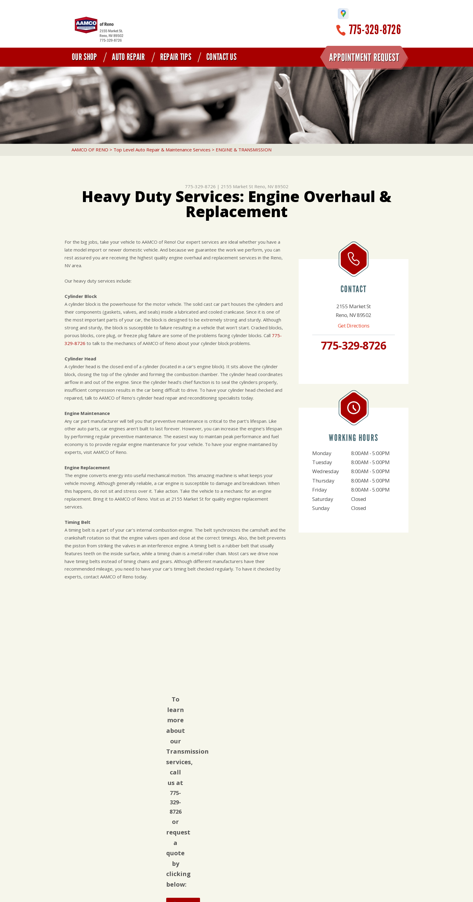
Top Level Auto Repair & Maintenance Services (162, 150)
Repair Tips (175, 57)
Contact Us (221, 57)
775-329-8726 (375, 29)
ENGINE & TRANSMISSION (243, 150)
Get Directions (354, 325)
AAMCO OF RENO (89, 150)
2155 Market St (237, 186)
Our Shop (84, 57)
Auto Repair (128, 57)
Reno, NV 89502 (271, 186)
